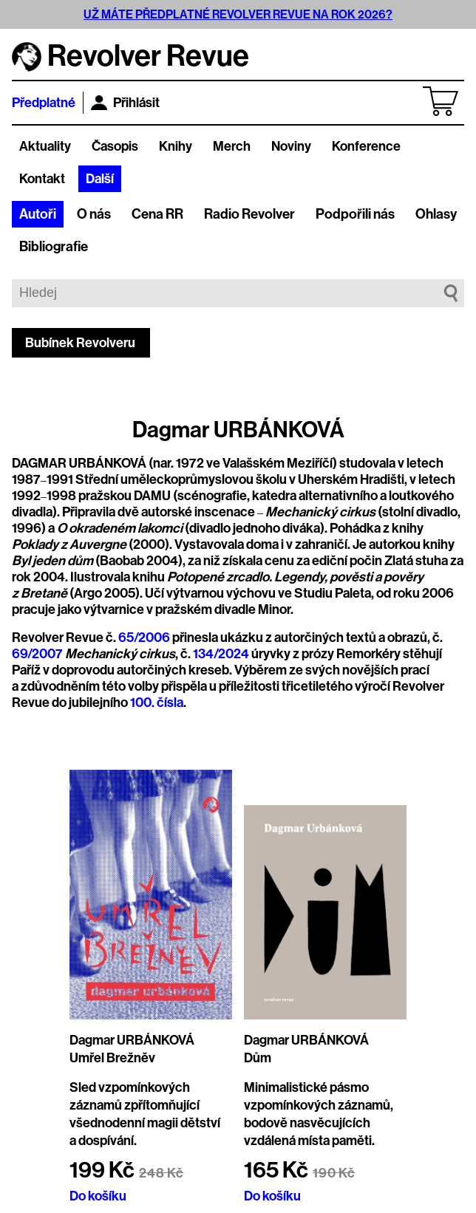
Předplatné (43, 103)
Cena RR (157, 214)
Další (100, 179)
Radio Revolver (249, 214)
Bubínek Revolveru (80, 343)
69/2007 (37, 654)
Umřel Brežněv (112, 1058)
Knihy (175, 146)
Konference (366, 146)
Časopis (115, 146)
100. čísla (156, 702)
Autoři (37, 214)
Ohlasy (436, 214)
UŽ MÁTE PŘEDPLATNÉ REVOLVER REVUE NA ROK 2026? (238, 14)
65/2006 (144, 637)
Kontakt (42, 179)
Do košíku (97, 1196)
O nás (94, 214)
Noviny (291, 146)
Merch (232, 146)
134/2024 (221, 654)
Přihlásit (125, 103)
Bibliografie (53, 247)
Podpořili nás (355, 214)
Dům (257, 1058)
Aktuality (45, 146)
